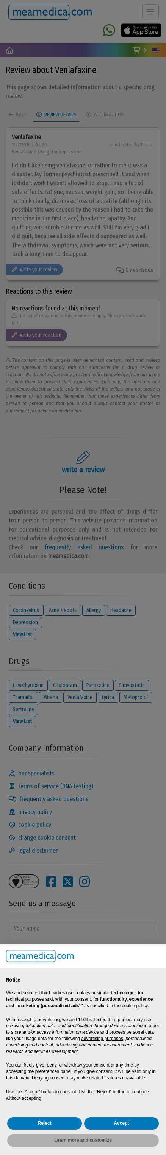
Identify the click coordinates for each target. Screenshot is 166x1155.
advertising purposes (102, 1038)
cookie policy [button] (134, 1005)
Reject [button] (44, 1123)
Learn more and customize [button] (83, 1140)
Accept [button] (121, 1123)
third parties (120, 1019)
